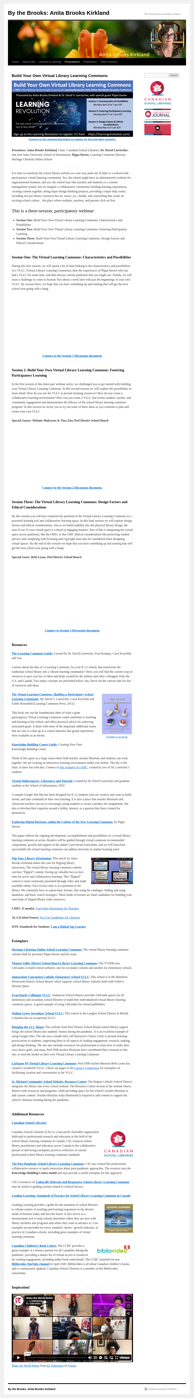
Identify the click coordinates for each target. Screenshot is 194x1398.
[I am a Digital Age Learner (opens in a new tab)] (68, 926)
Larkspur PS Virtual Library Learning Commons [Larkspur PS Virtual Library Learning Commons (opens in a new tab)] (44, 1063)
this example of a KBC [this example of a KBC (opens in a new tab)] (74, 767)
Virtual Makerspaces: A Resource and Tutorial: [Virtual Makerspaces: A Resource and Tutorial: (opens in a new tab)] (42, 781)
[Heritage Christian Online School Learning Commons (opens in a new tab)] (46, 949)
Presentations (72, 61)
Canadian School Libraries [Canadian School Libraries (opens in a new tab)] (29, 1122)
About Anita (29, 61)
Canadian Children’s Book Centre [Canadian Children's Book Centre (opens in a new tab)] (34, 1245)
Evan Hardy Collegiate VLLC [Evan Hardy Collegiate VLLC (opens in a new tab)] (31, 995)
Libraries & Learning (50, 61)
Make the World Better (25, 1365)
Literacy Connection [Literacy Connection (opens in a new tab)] (86, 1068)
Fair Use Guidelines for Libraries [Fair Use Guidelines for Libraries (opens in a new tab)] (60, 917)
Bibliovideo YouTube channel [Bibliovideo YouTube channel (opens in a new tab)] (30, 1264)
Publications (90, 61)
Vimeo (72, 1365)
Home (15, 61)
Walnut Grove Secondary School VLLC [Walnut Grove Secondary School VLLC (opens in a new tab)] (37, 1013)
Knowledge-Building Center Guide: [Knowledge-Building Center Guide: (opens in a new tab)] (35, 744)
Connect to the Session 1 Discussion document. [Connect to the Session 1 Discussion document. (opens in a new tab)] (72, 355)
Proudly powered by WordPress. (162, 1389)
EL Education (55, 1365)
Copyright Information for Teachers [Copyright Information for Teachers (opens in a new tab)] (57, 908)
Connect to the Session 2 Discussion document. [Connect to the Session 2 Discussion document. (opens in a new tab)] (72, 487)
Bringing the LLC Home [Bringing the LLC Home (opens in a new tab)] (28, 1027)
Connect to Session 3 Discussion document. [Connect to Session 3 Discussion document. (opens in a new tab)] (72, 630)
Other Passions (109, 61)
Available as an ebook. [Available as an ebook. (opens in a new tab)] (117, 736)
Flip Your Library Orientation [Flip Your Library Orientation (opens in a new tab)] (31, 858)
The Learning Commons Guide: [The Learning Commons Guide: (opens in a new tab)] (32, 653)
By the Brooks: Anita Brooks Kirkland (59, 13)
